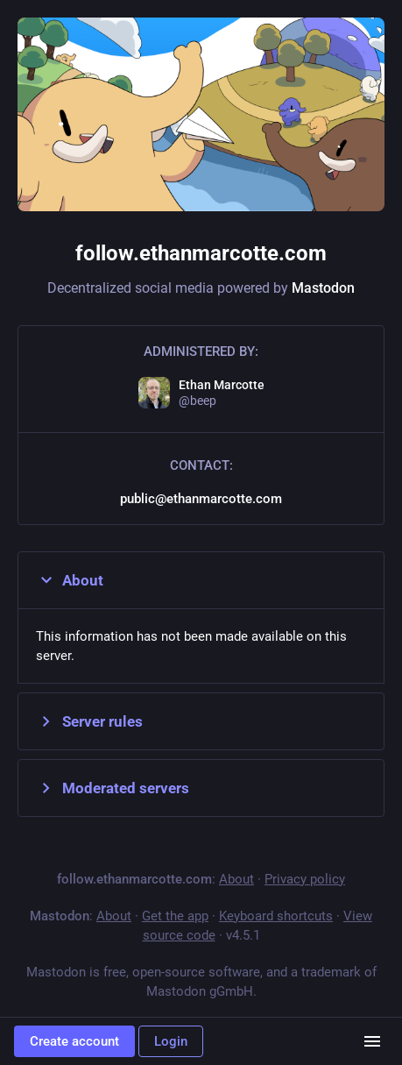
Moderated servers (112, 788)
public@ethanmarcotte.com (201, 499)
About (69, 580)
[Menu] (372, 1041)
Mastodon (323, 288)
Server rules (89, 721)
